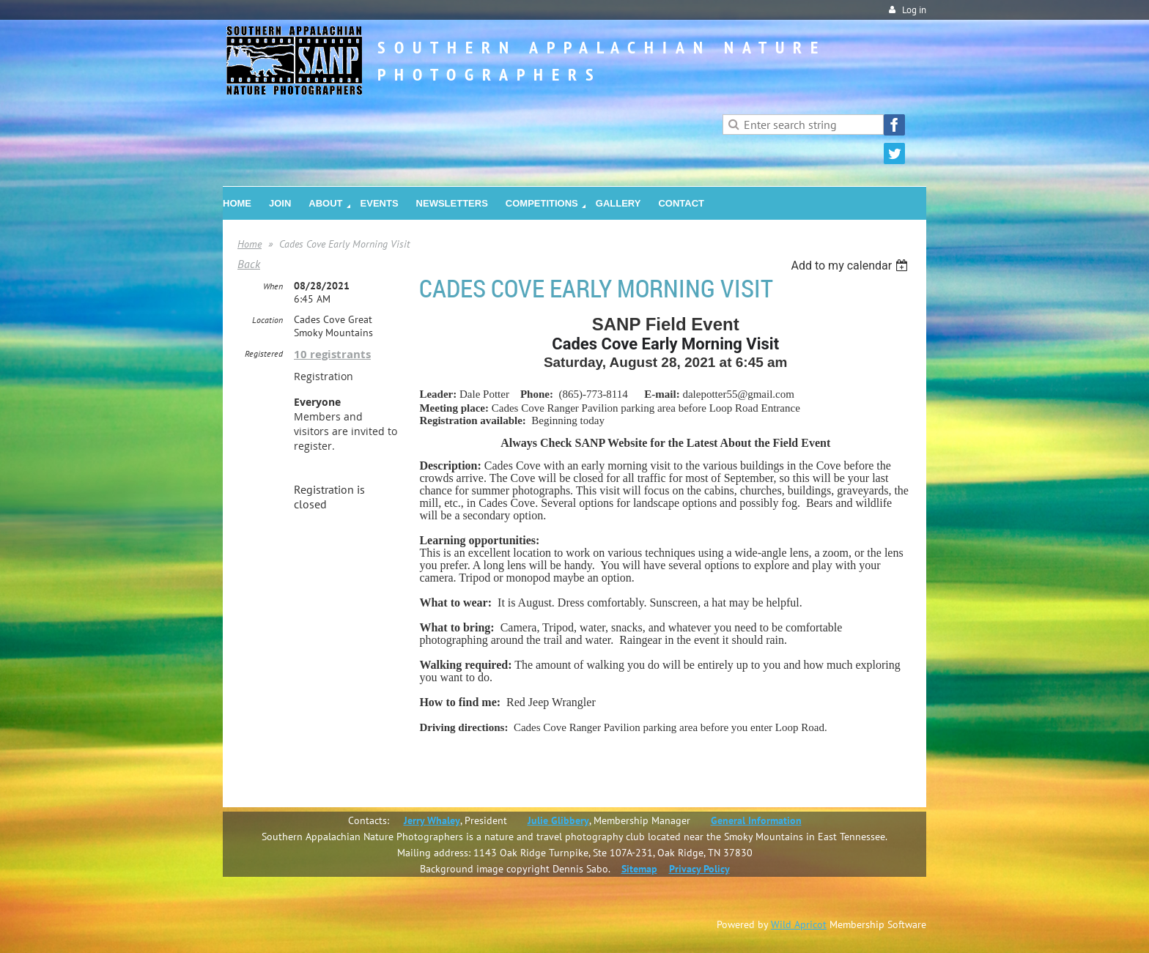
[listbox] (851, 265)
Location (267, 319)
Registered (264, 353)
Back (248, 263)
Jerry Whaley (432, 820)
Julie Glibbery (558, 820)
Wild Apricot (799, 924)
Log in (914, 10)
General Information (756, 820)
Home (249, 244)
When (273, 286)
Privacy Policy (699, 868)
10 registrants (332, 354)
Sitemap (639, 868)
